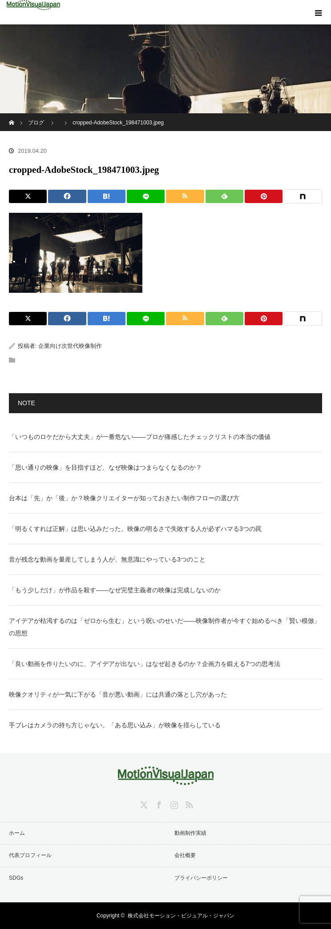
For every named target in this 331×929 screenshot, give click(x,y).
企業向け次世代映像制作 (70, 346)
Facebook (158, 803)
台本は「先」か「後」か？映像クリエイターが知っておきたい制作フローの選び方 (124, 498)
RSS (188, 803)
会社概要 (185, 855)
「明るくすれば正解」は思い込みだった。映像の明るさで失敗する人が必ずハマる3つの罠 (135, 528)
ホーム (17, 833)
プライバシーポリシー (201, 878)
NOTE (26, 403)
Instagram (173, 803)
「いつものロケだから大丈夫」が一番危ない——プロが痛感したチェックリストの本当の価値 (139, 436)
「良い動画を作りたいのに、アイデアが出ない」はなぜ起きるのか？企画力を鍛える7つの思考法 (144, 663)
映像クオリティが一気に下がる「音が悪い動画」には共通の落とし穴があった (118, 694)
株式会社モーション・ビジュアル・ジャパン (181, 916)
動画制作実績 (190, 833)
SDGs (16, 878)
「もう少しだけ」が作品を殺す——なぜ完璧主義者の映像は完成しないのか (115, 590)
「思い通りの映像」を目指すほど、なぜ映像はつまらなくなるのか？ (105, 467)
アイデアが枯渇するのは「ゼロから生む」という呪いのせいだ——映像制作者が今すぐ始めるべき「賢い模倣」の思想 (164, 627)
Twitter (142, 803)
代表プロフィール (30, 855)
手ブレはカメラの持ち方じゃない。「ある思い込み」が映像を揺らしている (115, 725)
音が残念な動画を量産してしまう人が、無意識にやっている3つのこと (107, 559)
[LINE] (146, 196)
